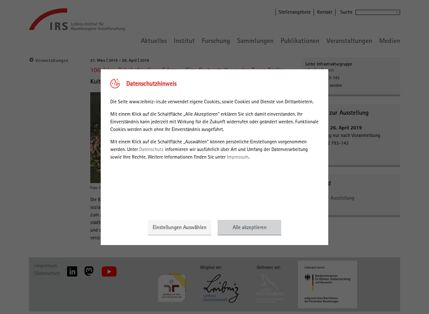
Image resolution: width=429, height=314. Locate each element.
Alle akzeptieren (250, 227)
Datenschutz (151, 149)
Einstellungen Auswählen (180, 227)
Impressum (238, 157)
